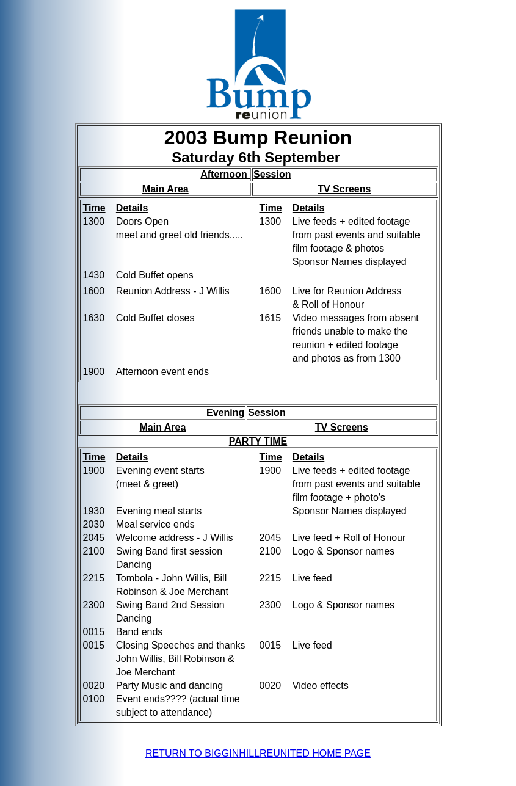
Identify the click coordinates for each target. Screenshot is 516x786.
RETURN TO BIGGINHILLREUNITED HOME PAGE (258, 753)
